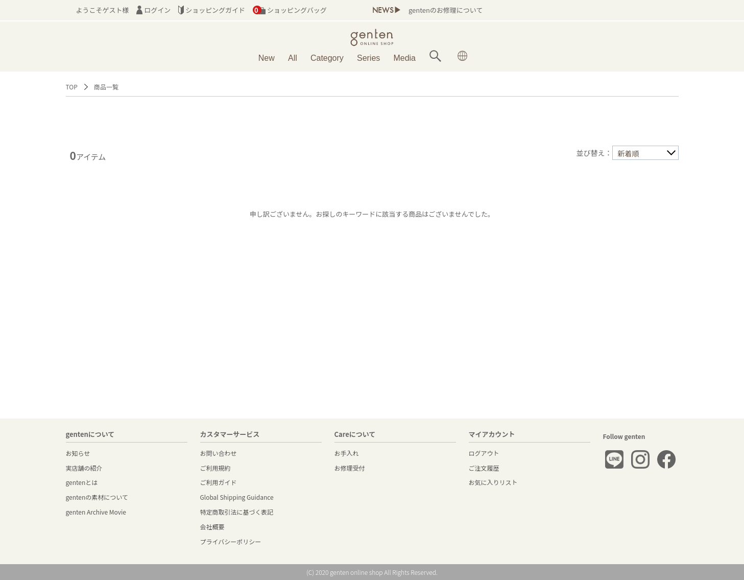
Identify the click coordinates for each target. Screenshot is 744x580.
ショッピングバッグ (290, 10)
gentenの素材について (97, 497)
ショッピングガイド (211, 10)
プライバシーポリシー (230, 541)
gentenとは (82, 482)
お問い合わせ (218, 453)
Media (404, 58)
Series (368, 58)
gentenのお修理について (446, 10)
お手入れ (346, 453)
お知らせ (78, 453)
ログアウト (484, 453)
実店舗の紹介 (84, 467)
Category (327, 58)
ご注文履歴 (484, 467)
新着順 (628, 153)
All (292, 58)
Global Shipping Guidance (237, 497)
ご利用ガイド (218, 482)
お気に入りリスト (493, 482)
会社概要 (212, 526)
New (266, 58)
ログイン (153, 10)
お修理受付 (349, 467)
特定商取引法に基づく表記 (237, 511)
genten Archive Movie (96, 511)
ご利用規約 (215, 467)
